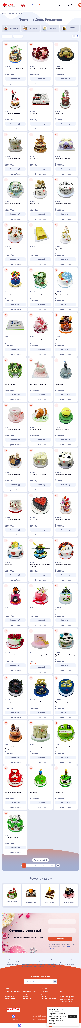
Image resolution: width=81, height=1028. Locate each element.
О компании (44, 991)
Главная (4, 13)
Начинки (25, 996)
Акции (61, 991)
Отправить (60, 939)
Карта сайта (63, 994)
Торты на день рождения (12, 994)
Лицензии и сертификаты (48, 998)
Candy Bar (26, 994)
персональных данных (56, 1016)
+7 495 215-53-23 (13, 1020)
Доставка (44, 994)
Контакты (44, 1001)
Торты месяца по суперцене (13, 991)
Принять (73, 1016)
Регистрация (42, 1019)
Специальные (27, 998)
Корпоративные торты (29, 991)
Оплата (43, 996)
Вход (34, 1019)
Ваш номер (52, 927)
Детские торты (9, 996)
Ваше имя (52, 918)
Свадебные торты (10, 998)
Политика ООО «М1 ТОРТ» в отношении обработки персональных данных (67, 998)
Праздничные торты (11, 1001)
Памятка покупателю (66, 1001)
